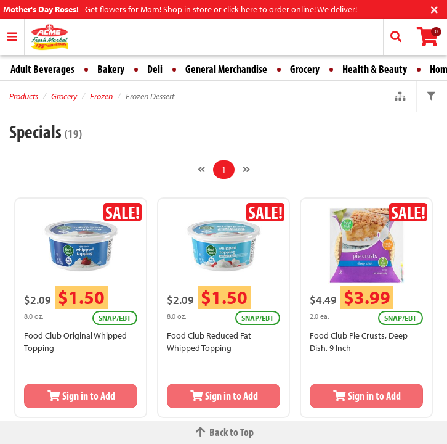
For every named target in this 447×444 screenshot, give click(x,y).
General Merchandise (226, 69)
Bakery (110, 69)
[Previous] (201, 169)
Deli (155, 69)
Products (23, 96)
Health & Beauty (374, 69)
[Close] (434, 8)
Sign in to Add (80, 395)
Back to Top (223, 432)
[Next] (246, 169)
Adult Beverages (42, 69)
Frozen (101, 96)
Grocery (305, 69)
